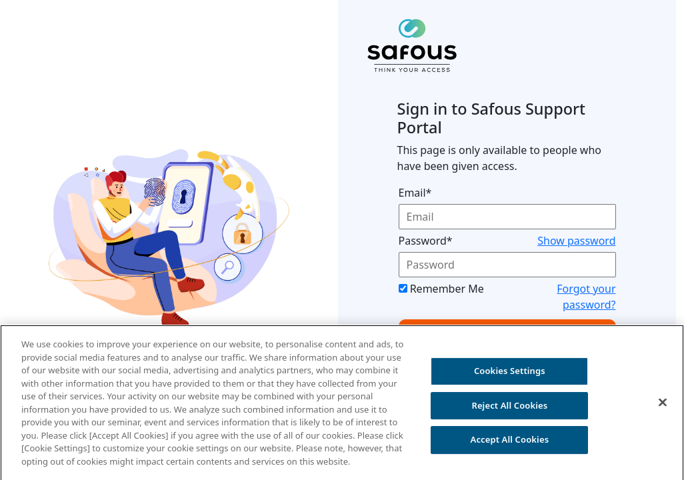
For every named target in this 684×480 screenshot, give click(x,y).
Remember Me (447, 288)
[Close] (662, 406)
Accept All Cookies (510, 443)
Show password (576, 240)
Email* (415, 192)
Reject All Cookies (509, 409)
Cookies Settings (509, 374)
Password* (426, 240)
